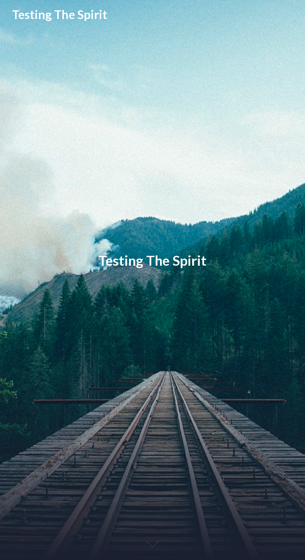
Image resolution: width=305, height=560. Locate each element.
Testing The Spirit (59, 14)
